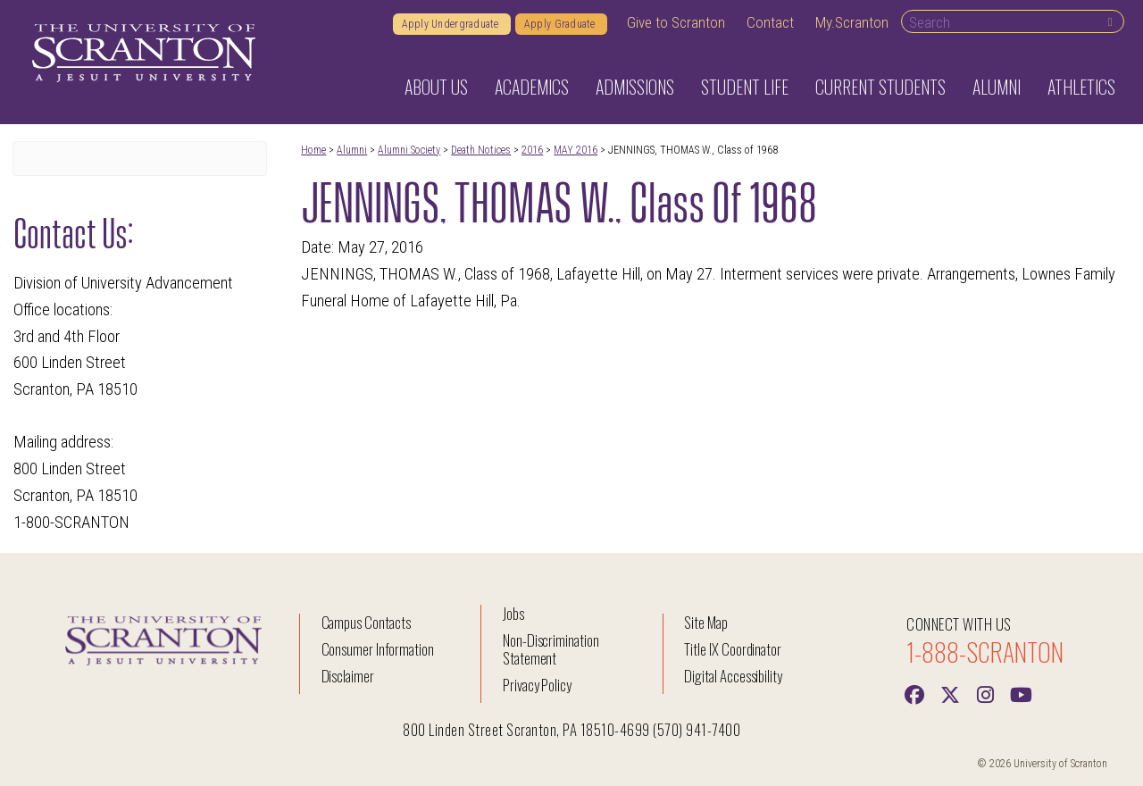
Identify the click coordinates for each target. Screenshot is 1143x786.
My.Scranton (852, 22)
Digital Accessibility (733, 676)
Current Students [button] (880, 86)
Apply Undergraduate (452, 24)
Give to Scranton (676, 22)
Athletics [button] (1081, 86)
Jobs (513, 613)
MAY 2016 (575, 150)
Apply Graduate (561, 24)
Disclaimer (348, 676)
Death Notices (481, 150)
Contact (770, 22)
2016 (532, 150)
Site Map (706, 622)
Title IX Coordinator (732, 649)
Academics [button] (532, 86)
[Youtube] (1021, 693)
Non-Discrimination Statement (551, 649)
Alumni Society (409, 150)
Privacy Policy (537, 684)
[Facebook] (913, 693)
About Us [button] (436, 86)
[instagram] (985, 693)
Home (313, 150)
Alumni (352, 150)
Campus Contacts (366, 622)
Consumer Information (377, 649)
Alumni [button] (996, 86)
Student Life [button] (744, 86)
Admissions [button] (635, 86)
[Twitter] (949, 693)
